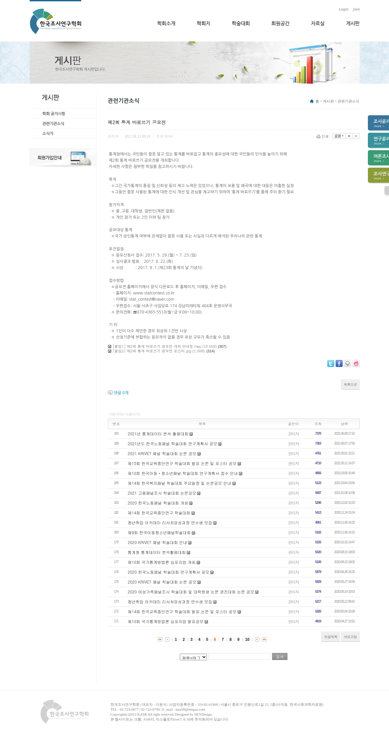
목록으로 (350, 384)
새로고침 (350, 636)
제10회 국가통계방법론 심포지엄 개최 (162, 562)
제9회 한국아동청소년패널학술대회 (159, 532)
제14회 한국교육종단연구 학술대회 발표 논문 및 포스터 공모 (182, 611)
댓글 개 (121, 393)
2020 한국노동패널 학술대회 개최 (158, 502)
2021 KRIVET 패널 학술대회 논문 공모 (162, 453)
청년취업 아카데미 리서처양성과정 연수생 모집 (170, 522)
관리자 (293, 433)
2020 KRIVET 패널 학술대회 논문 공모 (162, 582)
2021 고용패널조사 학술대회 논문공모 (162, 493)
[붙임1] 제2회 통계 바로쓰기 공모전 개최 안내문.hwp (157, 346)
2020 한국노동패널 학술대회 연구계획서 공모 (169, 572)
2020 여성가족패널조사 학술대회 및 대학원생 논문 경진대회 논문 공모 (191, 591)
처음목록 (330, 636)
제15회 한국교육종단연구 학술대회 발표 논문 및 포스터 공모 (182, 463)
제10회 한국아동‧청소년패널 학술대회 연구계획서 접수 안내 (183, 473)
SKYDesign (203, 714)
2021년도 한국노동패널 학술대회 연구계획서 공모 (172, 443)
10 (247, 639)
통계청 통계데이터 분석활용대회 (157, 552)
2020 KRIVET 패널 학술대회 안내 (157, 542)
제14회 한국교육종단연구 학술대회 (159, 512)
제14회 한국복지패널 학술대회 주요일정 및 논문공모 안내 (179, 483)
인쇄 (323, 136)
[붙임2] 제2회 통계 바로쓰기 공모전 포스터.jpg (152, 350)
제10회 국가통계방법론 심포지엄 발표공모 (166, 621)
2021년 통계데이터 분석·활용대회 (158, 433)
